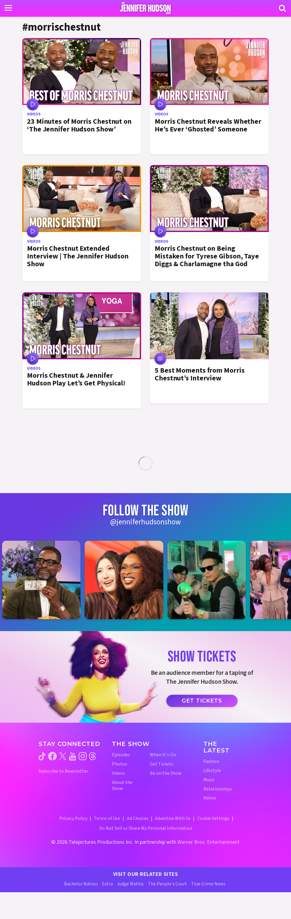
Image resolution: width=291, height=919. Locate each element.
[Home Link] (145, 8)
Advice (209, 798)
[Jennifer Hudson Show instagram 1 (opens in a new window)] (44, 580)
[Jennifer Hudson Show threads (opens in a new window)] (92, 756)
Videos (118, 773)
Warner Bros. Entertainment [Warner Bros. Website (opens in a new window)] (208, 842)
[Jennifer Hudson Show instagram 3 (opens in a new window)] (209, 580)
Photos (119, 764)
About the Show (122, 786)
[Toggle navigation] (8, 8)
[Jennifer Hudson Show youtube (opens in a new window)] (72, 756)
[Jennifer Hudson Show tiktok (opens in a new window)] (42, 756)
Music (209, 780)
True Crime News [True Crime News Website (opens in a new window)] (208, 884)
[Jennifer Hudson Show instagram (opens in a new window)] (83, 756)
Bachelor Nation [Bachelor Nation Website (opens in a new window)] (81, 884)
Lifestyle (212, 771)
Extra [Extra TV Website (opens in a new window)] (107, 884)
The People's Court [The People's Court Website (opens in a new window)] (167, 884)
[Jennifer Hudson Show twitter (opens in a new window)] (63, 756)
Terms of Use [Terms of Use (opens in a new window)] (107, 818)
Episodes (121, 755)
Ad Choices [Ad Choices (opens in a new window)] (137, 818)
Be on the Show (166, 773)
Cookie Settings (213, 818)
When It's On (163, 755)
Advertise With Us (173, 818)
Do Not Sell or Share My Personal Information (145, 828)
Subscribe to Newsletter (63, 771)
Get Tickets (202, 700)
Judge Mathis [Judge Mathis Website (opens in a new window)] (130, 884)
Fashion (211, 761)
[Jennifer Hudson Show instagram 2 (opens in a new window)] (127, 580)
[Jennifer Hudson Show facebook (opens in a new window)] (52, 756)
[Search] (282, 8)
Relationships (217, 789)
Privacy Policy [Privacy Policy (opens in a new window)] (73, 818)
